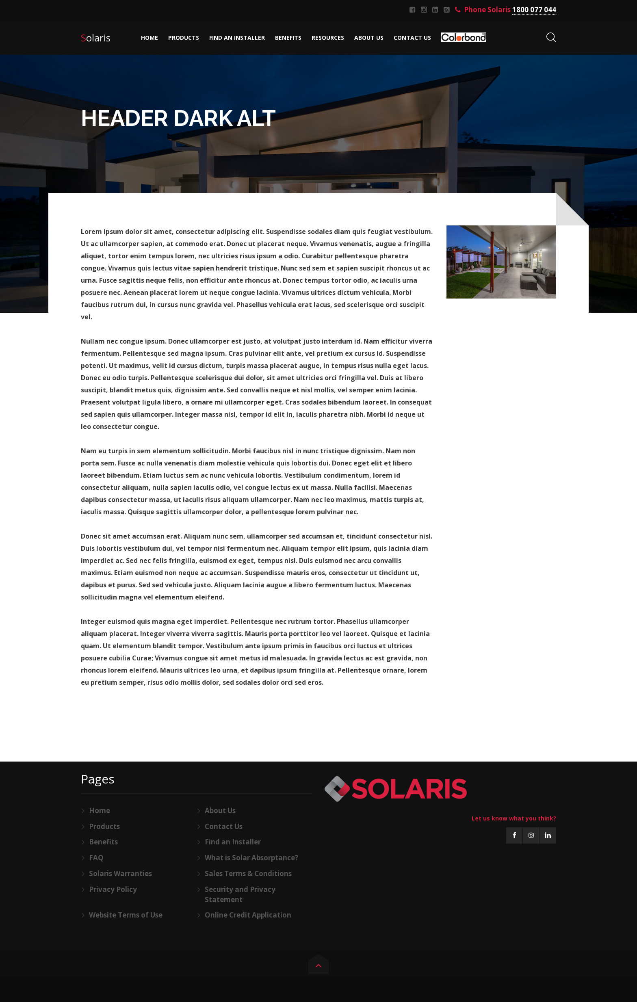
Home (99, 810)
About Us (220, 810)
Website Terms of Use (125, 915)
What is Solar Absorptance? (251, 857)
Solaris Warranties (120, 873)
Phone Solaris (505, 10)
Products (104, 826)
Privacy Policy (113, 889)
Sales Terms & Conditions (248, 873)
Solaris (95, 37)
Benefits (103, 841)
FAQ (96, 857)
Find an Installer (233, 841)
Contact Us (224, 826)
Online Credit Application (248, 915)
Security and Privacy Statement (240, 894)
